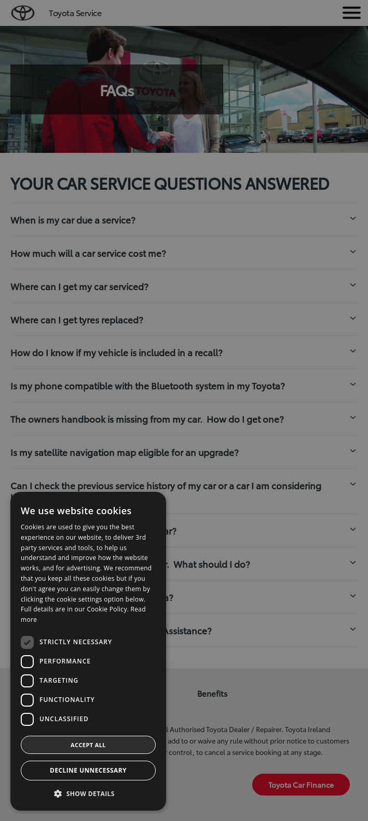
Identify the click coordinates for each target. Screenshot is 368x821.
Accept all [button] (88, 745)
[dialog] (88, 651)
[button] (88, 793)
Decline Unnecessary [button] (88, 770)
